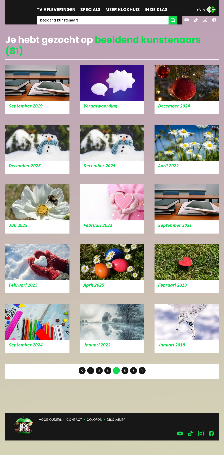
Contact (74, 419)
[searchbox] (105, 20)
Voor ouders (50, 419)
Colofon (94, 419)
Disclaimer (116, 419)
